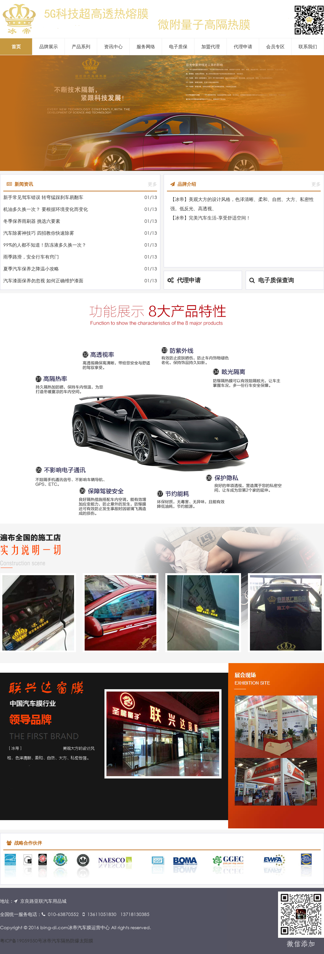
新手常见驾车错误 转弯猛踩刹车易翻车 (43, 197)
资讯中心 (113, 46)
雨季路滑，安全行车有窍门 (31, 257)
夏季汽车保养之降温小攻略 (31, 268)
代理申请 (243, 46)
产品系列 (81, 46)
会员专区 (275, 46)
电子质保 (178, 46)
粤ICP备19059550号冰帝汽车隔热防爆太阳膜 (46, 940)
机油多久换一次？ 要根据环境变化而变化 (45, 209)
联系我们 (308, 46)
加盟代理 (210, 46)
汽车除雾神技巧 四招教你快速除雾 (38, 233)
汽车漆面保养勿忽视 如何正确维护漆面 (43, 280)
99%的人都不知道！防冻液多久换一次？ (44, 245)
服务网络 (146, 46)
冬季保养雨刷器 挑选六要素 (31, 221)
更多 (152, 184)
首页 (16, 46)
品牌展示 (48, 46)
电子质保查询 (271, 280)
